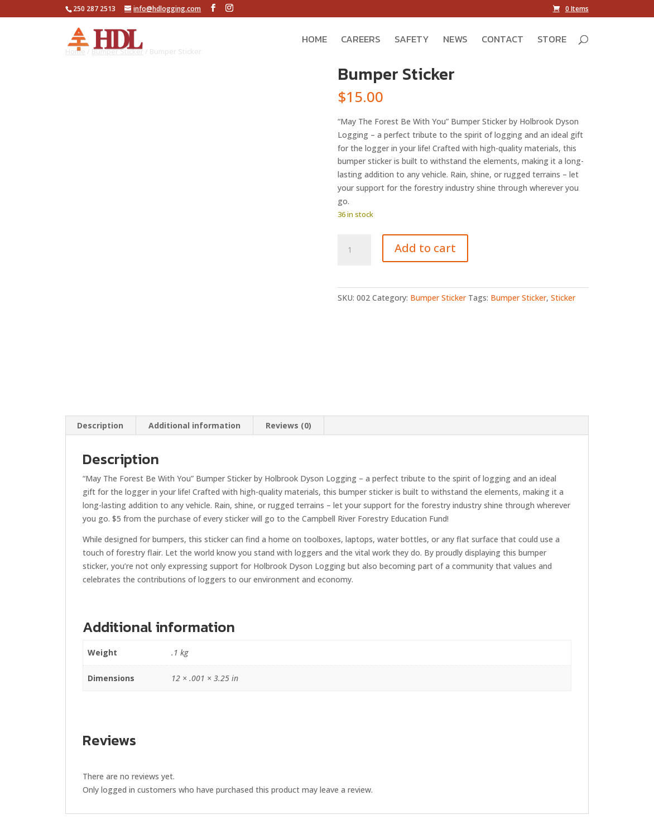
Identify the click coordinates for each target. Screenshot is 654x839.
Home (314, 40)
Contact (502, 40)
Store (551, 40)
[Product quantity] (354, 250)
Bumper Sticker (438, 297)
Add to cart (425, 247)
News (455, 40)
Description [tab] (100, 425)
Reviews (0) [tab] (288, 425)
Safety (412, 40)
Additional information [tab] (194, 425)
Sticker (563, 297)
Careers (361, 40)
